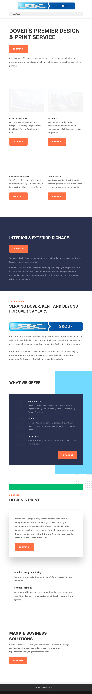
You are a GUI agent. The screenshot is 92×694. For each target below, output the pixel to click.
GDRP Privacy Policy (44, 688)
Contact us (19, 49)
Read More (18, 142)
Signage (52, 119)
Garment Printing (19, 176)
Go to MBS (18, 660)
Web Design (54, 177)
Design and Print (19, 119)
